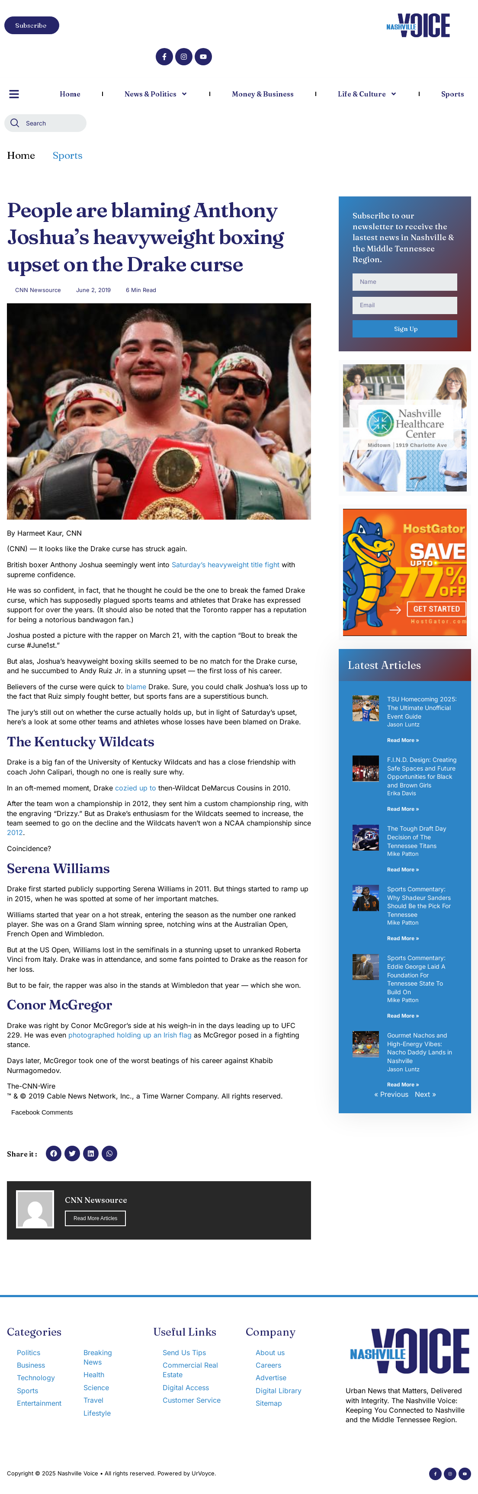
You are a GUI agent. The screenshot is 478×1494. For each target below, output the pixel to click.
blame (136, 686)
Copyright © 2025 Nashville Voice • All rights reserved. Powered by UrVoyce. (111, 1473)
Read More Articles (95, 1218)
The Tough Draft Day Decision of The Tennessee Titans (416, 837)
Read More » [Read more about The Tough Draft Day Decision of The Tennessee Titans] (403, 869)
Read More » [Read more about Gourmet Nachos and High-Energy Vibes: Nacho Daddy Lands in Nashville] (403, 1084)
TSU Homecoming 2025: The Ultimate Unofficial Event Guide (422, 707)
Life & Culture (367, 94)
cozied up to (135, 788)
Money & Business (263, 94)
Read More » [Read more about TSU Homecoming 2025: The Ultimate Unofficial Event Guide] (403, 740)
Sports (452, 94)
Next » (425, 1094)
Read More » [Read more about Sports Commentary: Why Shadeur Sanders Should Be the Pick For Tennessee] (403, 938)
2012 (15, 832)
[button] (53, 1153)
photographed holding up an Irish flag (129, 1035)
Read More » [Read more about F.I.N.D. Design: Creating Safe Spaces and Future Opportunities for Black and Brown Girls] (403, 809)
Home (70, 94)
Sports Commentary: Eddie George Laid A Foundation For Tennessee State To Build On (416, 974)
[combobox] (45, 123)
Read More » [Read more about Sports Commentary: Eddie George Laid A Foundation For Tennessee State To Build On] (403, 1015)
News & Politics (156, 94)
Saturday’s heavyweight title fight (225, 564)
